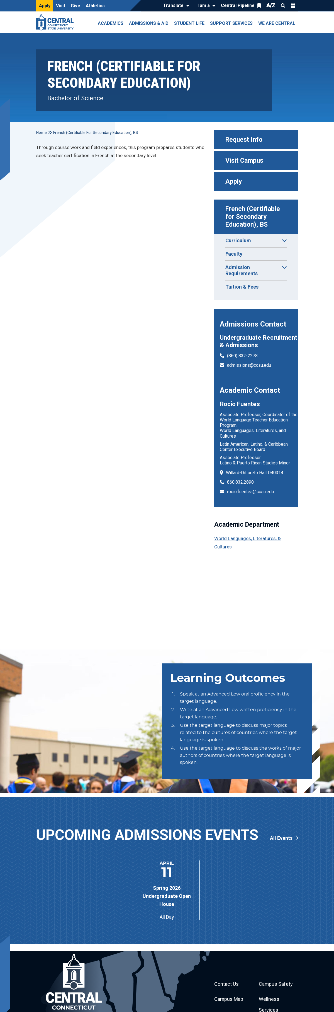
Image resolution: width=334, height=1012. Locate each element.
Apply (44, 5)
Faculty (233, 254)
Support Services (231, 23)
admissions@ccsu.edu (249, 365)
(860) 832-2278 (242, 355)
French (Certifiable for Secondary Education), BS (253, 216)
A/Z (270, 5)
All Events (281, 838)
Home (41, 132)
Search (283, 5)
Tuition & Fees (242, 287)
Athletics (95, 5)
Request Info (243, 139)
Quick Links (293, 5)
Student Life (189, 23)
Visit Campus (244, 160)
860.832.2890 (240, 482)
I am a (204, 5)
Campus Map (228, 999)
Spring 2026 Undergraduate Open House (167, 896)
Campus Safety (276, 984)
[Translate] (174, 5)
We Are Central (276, 23)
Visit (60, 5)
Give (75, 5)
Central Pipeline (238, 5)
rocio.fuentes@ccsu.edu (250, 491)
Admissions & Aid (149, 23)
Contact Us (226, 984)
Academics (110, 23)
